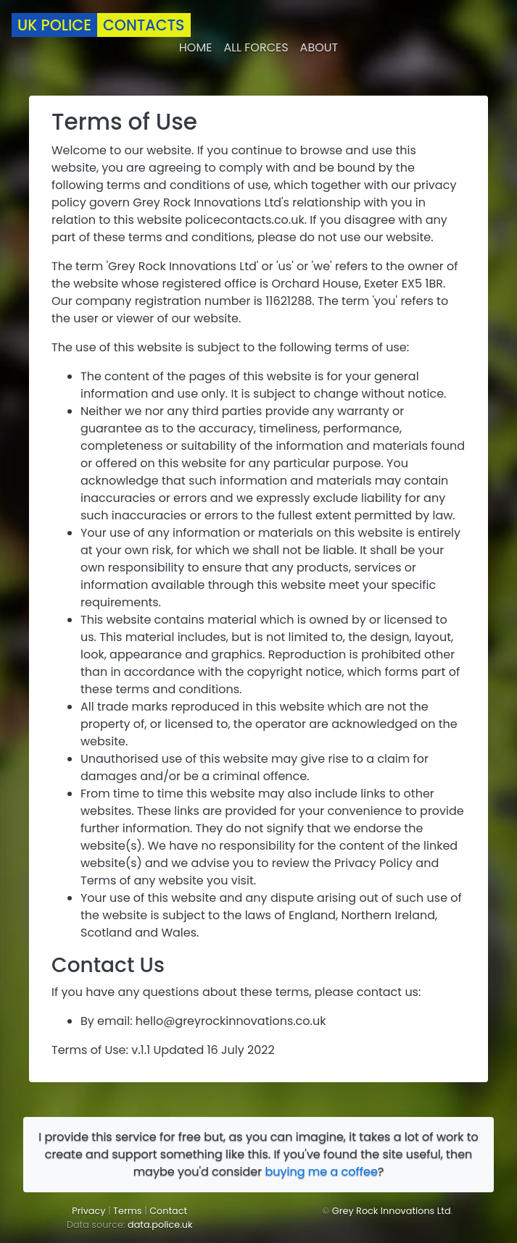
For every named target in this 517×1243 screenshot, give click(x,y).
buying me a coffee (321, 1171)
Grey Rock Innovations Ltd (391, 1211)
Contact (168, 1211)
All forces (255, 47)
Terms (127, 1211)
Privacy (88, 1211)
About (319, 47)
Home (195, 47)
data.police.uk (160, 1224)
